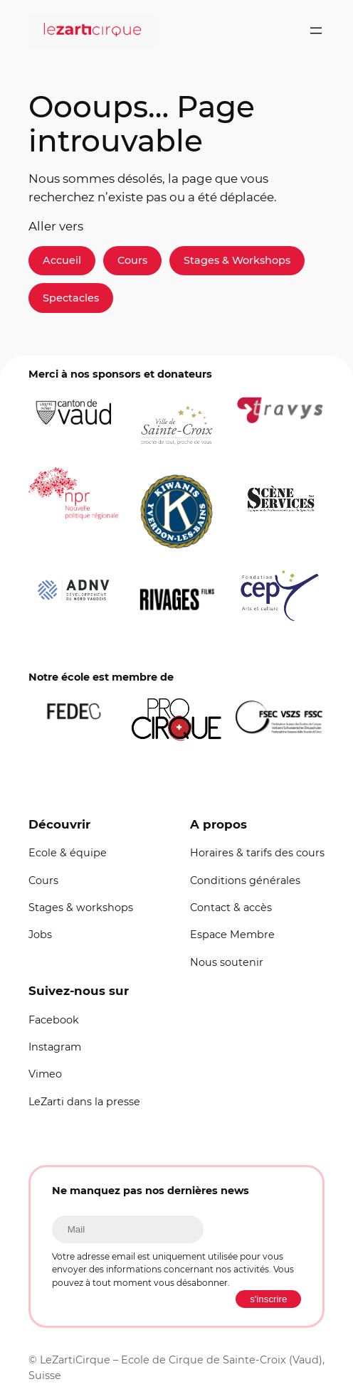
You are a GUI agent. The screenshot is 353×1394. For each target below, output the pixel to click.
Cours (132, 260)
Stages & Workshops (237, 260)
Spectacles (71, 298)
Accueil (62, 260)
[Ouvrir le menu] (316, 30)
